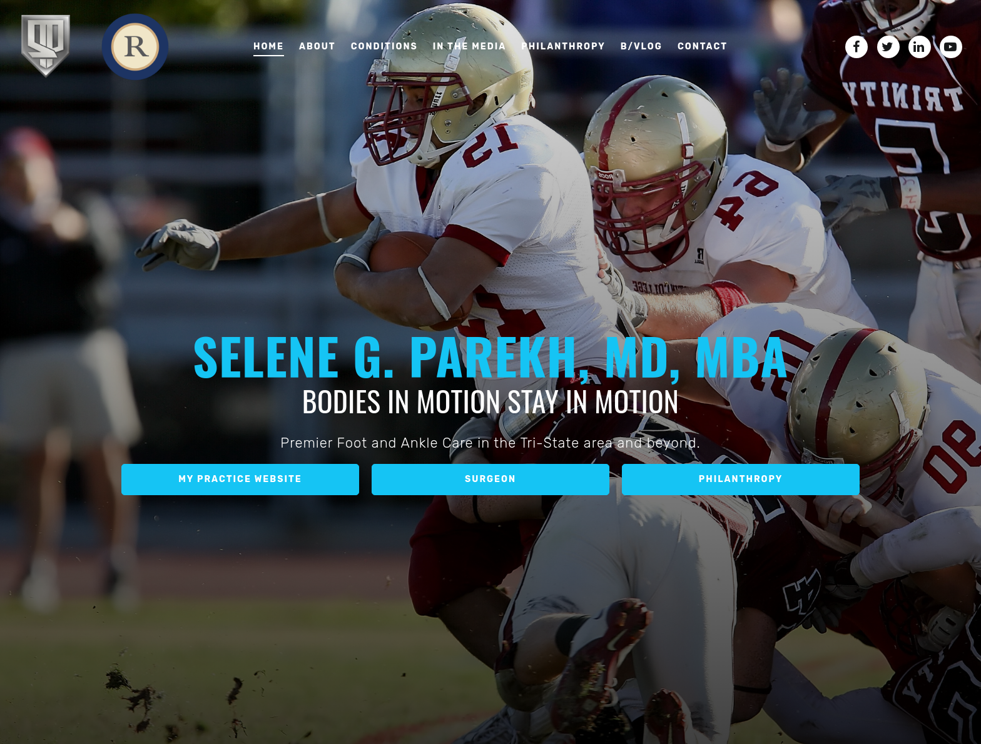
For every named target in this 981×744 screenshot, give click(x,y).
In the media (470, 46)
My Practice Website (240, 479)
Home (268, 46)
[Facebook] (856, 47)
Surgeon (490, 479)
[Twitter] (888, 47)
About (317, 46)
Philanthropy (563, 46)
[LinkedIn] (919, 47)
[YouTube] (951, 47)
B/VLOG (642, 46)
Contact (703, 46)
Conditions (384, 46)
